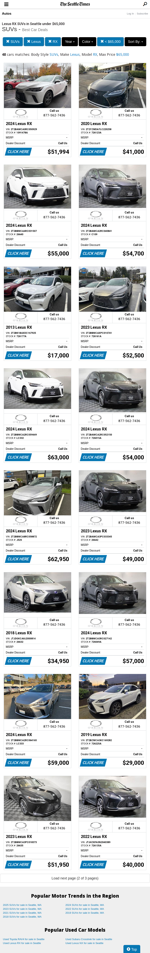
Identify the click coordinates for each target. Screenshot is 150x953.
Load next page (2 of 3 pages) (75, 878)
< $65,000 (110, 42)
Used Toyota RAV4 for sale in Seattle (24, 939)
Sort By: (135, 42)
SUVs (13, 42)
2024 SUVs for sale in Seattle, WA (84, 905)
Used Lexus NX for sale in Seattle (84, 943)
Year (70, 42)
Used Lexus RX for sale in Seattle (22, 943)
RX (53, 42)
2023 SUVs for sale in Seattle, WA (22, 908)
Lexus (34, 42)
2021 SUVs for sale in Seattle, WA (22, 912)
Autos (6, 13)
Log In (130, 13)
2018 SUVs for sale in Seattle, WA (22, 916)
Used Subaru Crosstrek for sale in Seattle (88, 939)
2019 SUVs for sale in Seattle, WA (84, 912)
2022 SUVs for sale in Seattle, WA (84, 908)
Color (87, 42)
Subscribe (142, 13)
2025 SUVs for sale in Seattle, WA (22, 905)
